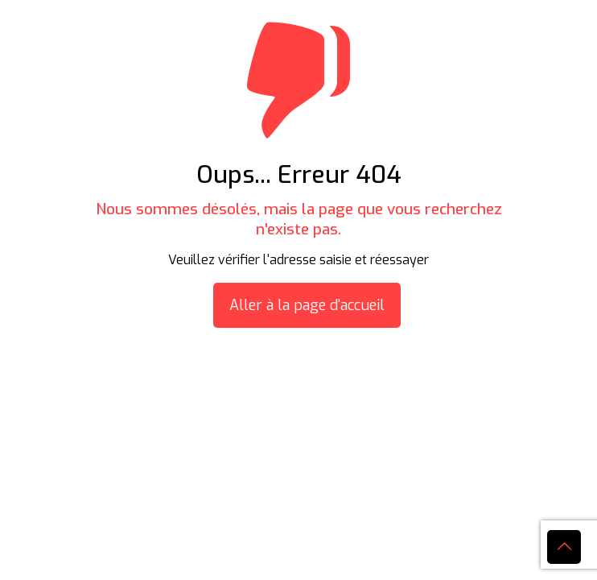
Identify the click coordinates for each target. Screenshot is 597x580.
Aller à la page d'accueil (307, 305)
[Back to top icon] (564, 547)
